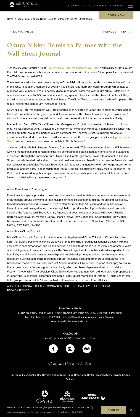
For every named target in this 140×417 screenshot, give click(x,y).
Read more (76, 412)
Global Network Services (108, 375)
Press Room (23, 19)
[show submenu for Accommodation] (93, 5)
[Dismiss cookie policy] (131, 410)
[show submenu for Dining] (109, 5)
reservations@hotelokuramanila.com (69, 321)
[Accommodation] (79, 5)
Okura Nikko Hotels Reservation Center (73, 375)
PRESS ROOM (101, 286)
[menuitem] (14, 286)
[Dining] (101, 5)
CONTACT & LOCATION (61, 286)
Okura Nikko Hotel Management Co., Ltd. (73, 67)
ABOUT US (14, 286)
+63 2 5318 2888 (50, 317)
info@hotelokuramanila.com (82, 317)
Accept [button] (114, 410)
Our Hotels (16, 375)
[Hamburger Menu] (129, 5)
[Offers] (118, 5)
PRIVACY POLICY (18, 290)
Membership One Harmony (37, 375)
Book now (116, 15)
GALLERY (84, 286)
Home (10, 19)
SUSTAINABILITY (33, 286)
